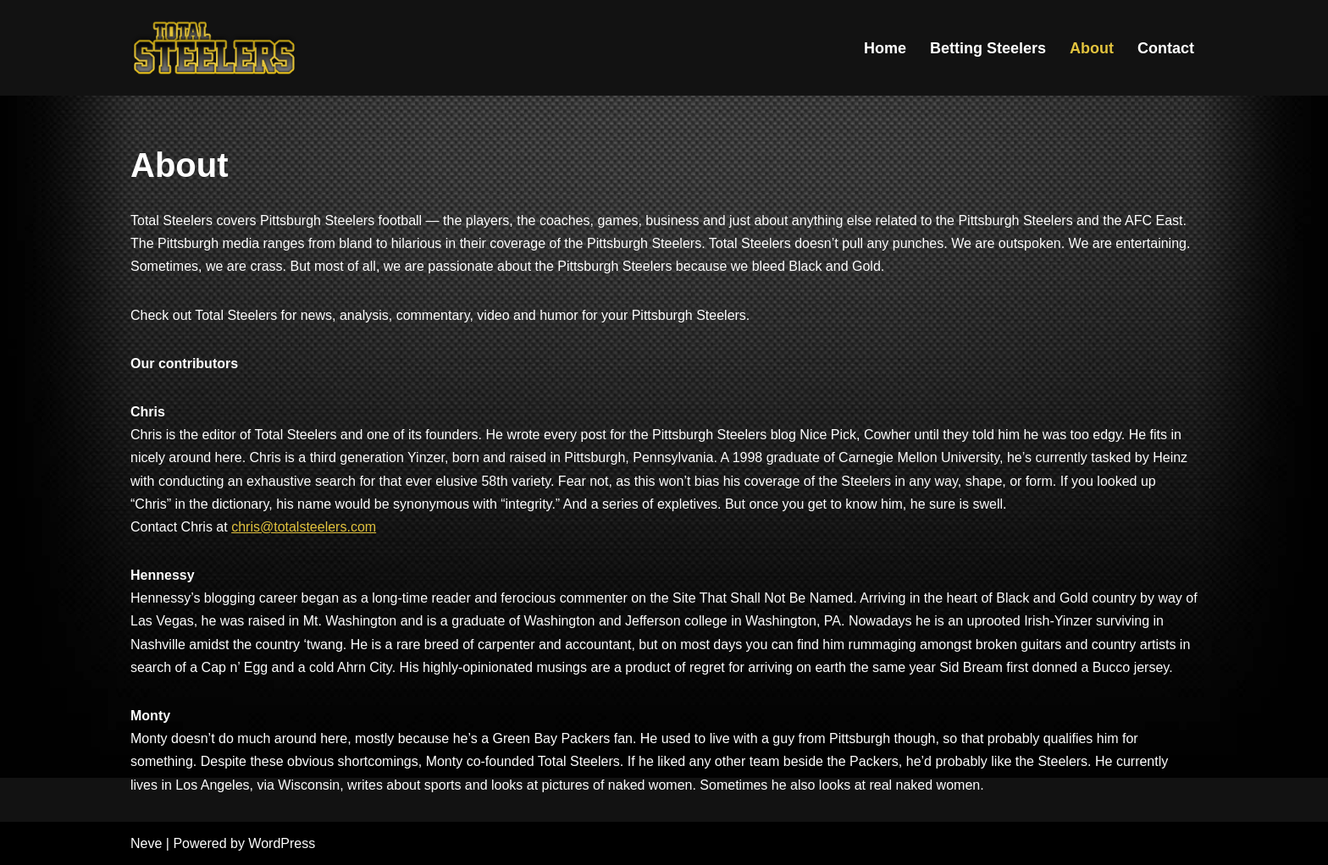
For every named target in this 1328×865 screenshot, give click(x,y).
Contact (1165, 48)
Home (885, 48)
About (1092, 48)
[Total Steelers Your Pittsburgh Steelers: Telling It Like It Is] (215, 47)
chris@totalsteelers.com (303, 527)
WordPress (281, 843)
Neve (146, 843)
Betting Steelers (988, 48)
